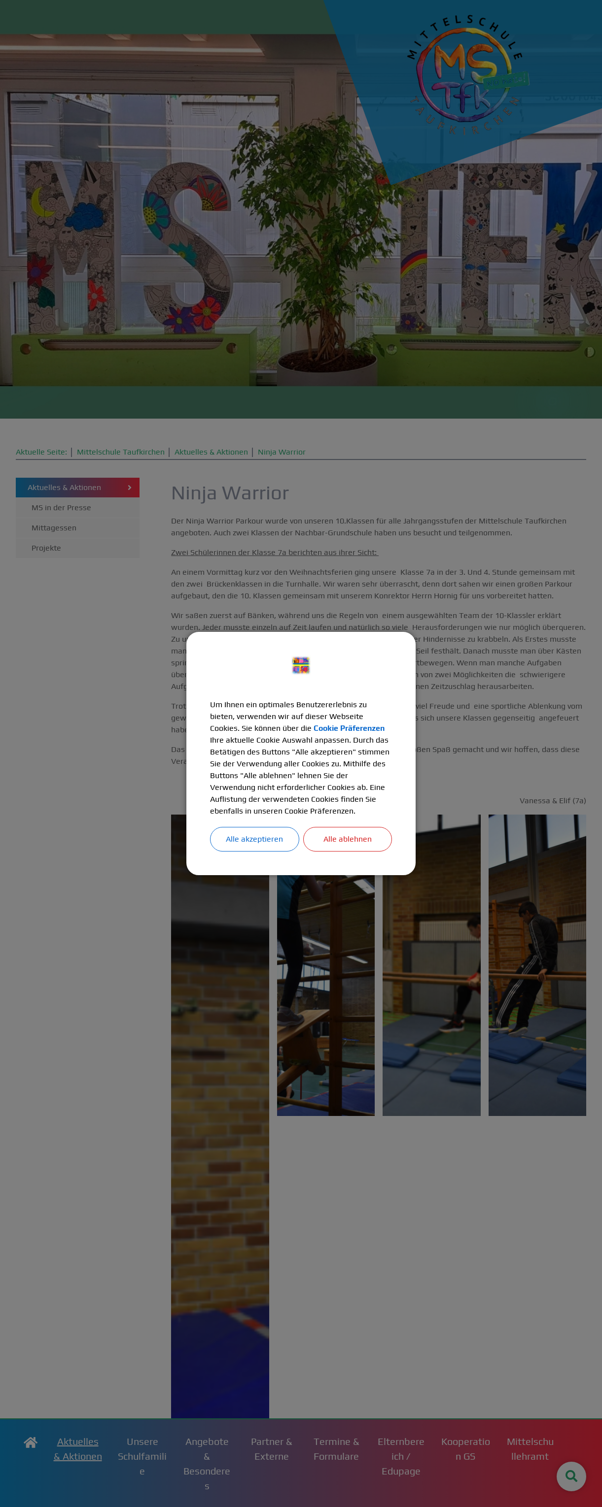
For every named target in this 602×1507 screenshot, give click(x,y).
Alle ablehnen (347, 839)
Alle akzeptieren (254, 839)
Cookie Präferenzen (350, 728)
